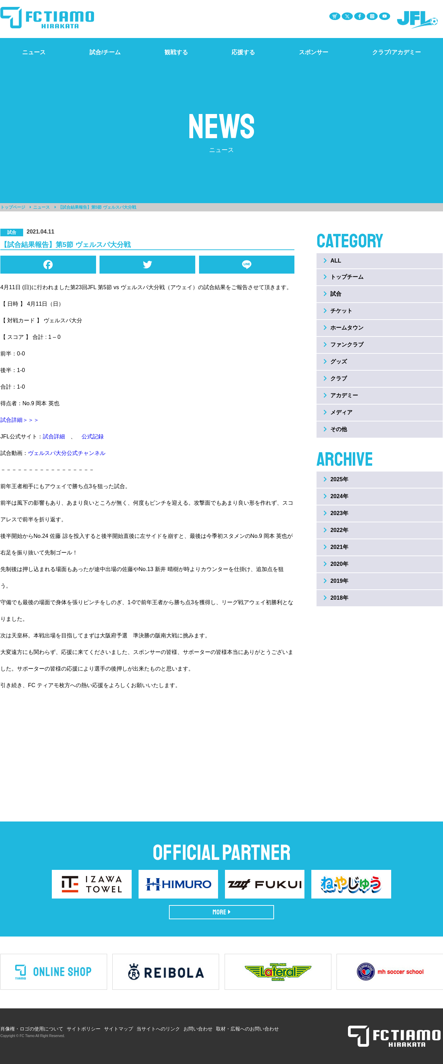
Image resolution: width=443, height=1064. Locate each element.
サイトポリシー (84, 1029)
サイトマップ (118, 1029)
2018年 (335, 598)
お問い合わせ (198, 1029)
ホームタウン (343, 328)
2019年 (335, 581)
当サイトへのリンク (158, 1029)
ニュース (41, 207)
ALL (332, 261)
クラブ (335, 378)
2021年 (335, 547)
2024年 (335, 496)
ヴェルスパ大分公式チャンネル (66, 453)
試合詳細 (54, 436)
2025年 (335, 479)
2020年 (335, 564)
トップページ (12, 207)
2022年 (335, 530)
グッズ (335, 361)
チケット (337, 311)
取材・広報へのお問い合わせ (247, 1029)
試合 (332, 294)
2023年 (335, 513)
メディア (337, 412)
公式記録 (93, 436)
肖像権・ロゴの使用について (31, 1029)
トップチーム (343, 277)
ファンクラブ (343, 345)
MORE (222, 912)
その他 (335, 429)
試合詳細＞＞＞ (19, 420)
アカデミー (340, 395)
